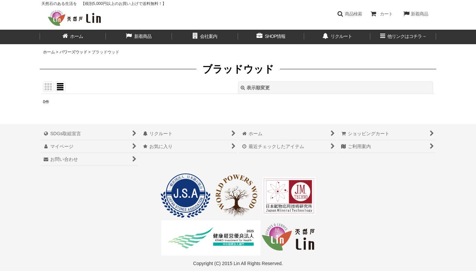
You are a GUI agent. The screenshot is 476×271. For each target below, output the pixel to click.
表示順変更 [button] (255, 87)
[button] (349, 13)
